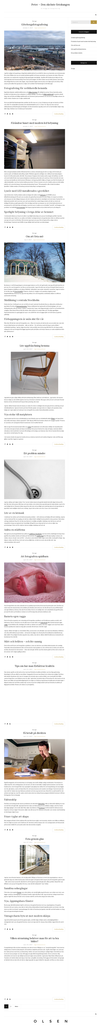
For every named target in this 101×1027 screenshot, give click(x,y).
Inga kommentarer (40, 27)
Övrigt (34, 21)
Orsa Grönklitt (18, 291)
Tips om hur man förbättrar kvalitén (34, 666)
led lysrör (43, 195)
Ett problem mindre (34, 453)
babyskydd (43, 622)
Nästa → (17, 1006)
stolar (29, 427)
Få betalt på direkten (34, 733)
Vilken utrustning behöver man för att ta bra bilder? (34, 940)
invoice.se (42, 808)
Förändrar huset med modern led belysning (34, 123)
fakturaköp (41, 803)
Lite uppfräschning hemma (34, 345)
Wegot (53, 418)
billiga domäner (33, 92)
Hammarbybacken (21, 306)
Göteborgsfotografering (34, 24)
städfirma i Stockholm (35, 534)
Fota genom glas (34, 838)
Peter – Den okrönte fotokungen (50, 4)
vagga (6, 624)
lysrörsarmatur (21, 207)
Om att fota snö (34, 236)
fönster (19, 892)
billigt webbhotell (48, 94)
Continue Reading (58, 114)
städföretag (40, 536)
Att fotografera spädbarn (34, 556)
